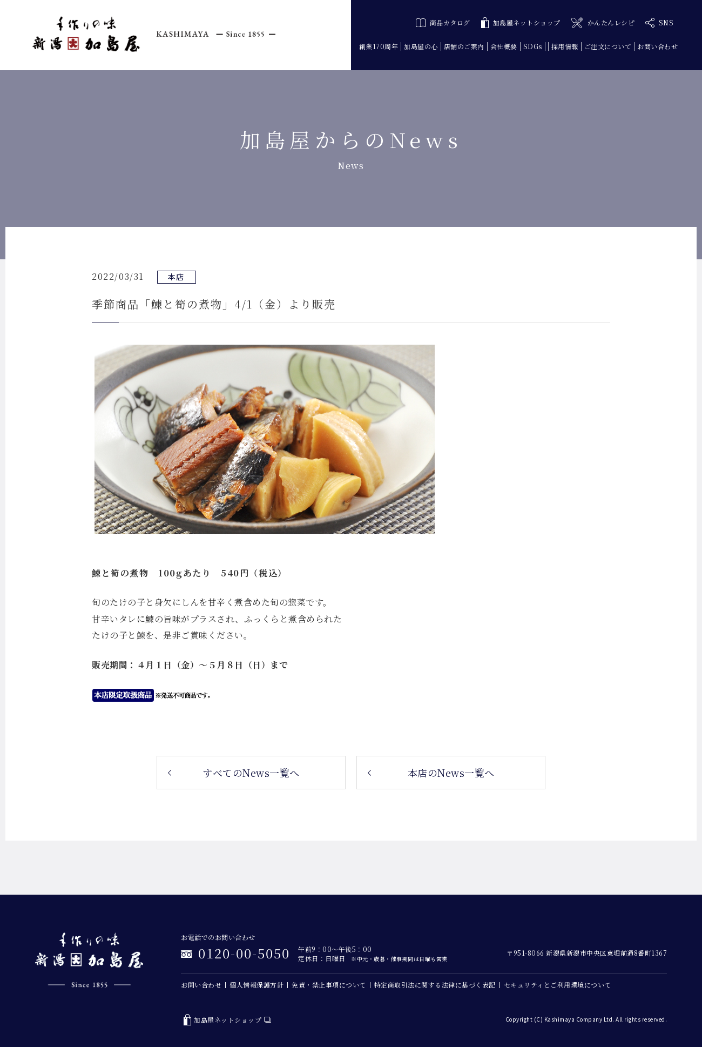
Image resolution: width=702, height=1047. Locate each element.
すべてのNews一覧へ (251, 773)
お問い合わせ (657, 46)
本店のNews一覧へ (451, 773)
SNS (659, 23)
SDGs (532, 46)
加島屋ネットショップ (521, 23)
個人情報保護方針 (257, 984)
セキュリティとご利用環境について (557, 984)
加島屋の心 (421, 46)
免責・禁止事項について (329, 984)
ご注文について (608, 46)
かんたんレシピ (602, 23)
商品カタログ (443, 22)
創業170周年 (379, 46)
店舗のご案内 (464, 46)
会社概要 (503, 46)
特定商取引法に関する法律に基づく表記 (435, 984)
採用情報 (564, 46)
